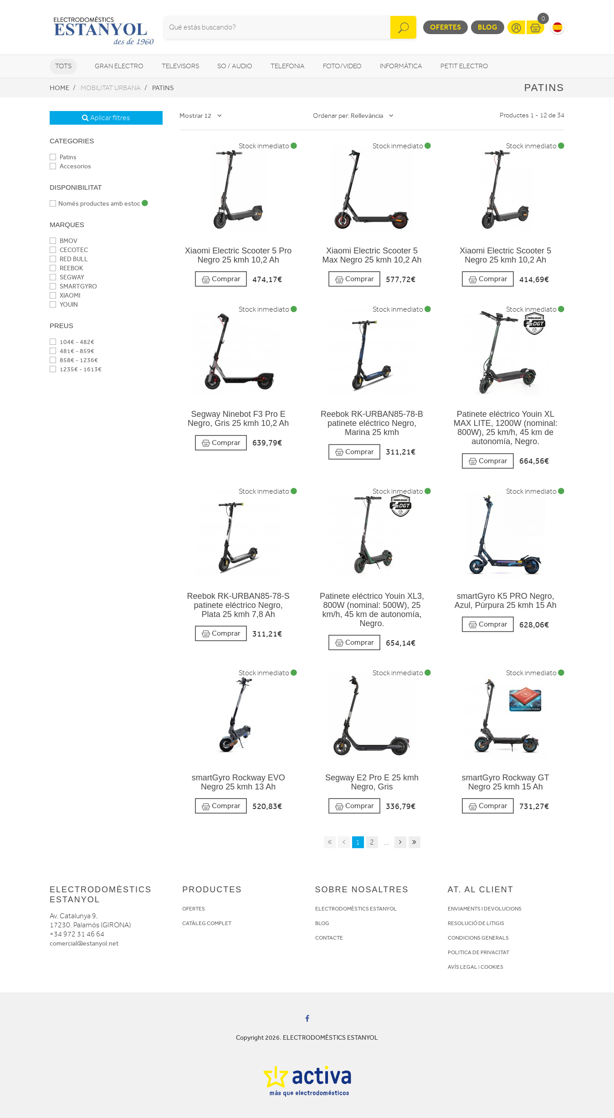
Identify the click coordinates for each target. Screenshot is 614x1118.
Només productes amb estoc (99, 203)
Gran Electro (119, 66)
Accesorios (70, 166)
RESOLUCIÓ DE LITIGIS (476, 923)
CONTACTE (329, 938)
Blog (487, 27)
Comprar (220, 279)
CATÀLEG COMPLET (206, 923)
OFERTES (193, 909)
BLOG (322, 923)
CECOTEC (69, 250)
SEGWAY (67, 277)
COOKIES (492, 967)
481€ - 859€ (72, 351)
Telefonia (288, 66)
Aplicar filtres (106, 118)
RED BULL (69, 259)
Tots (63, 66)
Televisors (180, 66)
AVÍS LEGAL (462, 967)
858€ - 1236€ (74, 360)
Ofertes (445, 27)
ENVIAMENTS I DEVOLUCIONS (485, 909)
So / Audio (234, 66)
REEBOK (66, 268)
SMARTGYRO (73, 286)
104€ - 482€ (72, 342)
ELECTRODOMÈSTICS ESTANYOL (356, 909)
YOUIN (64, 305)
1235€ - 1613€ (76, 369)
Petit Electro (464, 66)
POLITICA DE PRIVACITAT (478, 952)
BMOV (63, 241)
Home (59, 88)
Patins (163, 88)
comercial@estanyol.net (84, 943)
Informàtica (401, 66)
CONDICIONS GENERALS (478, 938)
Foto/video (342, 66)
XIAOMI (65, 295)
